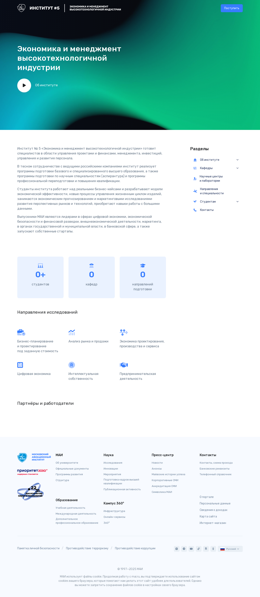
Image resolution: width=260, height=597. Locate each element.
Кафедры (203, 168)
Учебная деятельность (70, 507)
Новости (157, 462)
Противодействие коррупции (135, 548)
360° (107, 522)
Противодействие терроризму (87, 548)
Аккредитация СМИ (164, 486)
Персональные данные (215, 503)
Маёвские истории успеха (168, 474)
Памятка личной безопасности (38, 548)
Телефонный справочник (216, 474)
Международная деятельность (76, 513)
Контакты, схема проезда (216, 462)
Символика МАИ (162, 491)
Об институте (206, 160)
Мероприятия (112, 474)
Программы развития (69, 474)
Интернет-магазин (213, 523)
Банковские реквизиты (215, 468)
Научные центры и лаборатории (208, 178)
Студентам (204, 201)
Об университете (67, 462)
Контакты (203, 210)
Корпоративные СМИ (165, 480)
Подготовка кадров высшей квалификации (121, 481)
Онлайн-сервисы (114, 516)
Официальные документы (72, 468)
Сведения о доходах (214, 510)
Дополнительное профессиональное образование (77, 520)
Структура (62, 480)
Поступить (231, 8)
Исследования (113, 462)
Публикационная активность (122, 489)
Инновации (111, 468)
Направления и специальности (208, 191)
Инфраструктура (114, 511)
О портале (207, 497)
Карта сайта (208, 516)
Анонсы (157, 468)
